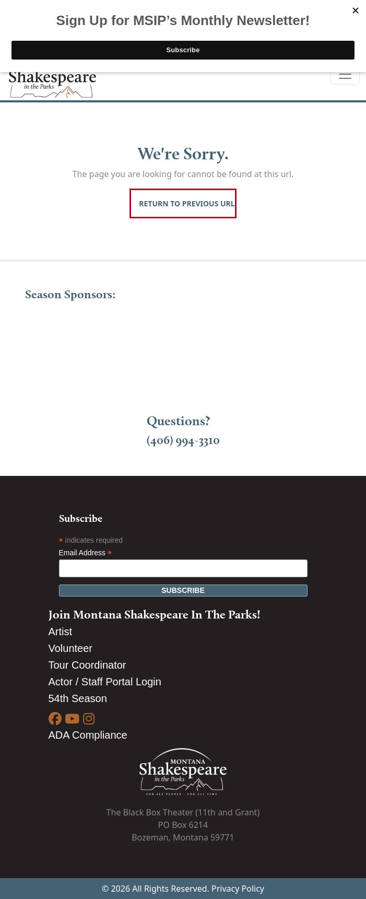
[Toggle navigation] (345, 74)
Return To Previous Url (186, 203)
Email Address (85, 553)
